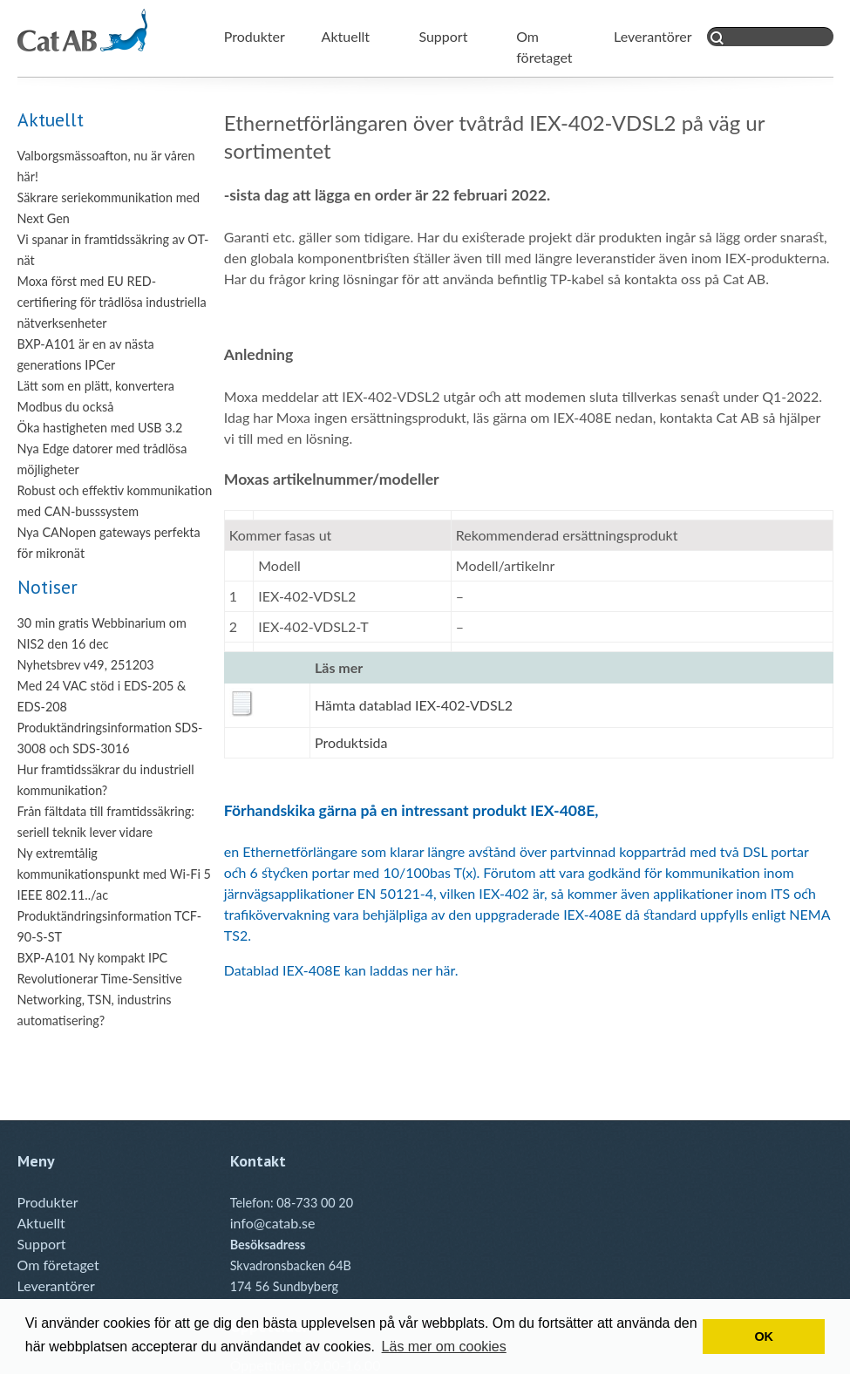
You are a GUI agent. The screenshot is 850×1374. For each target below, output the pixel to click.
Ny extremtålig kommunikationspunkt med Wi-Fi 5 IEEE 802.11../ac (114, 874)
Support (442, 36)
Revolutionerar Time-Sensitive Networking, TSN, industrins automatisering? (99, 999)
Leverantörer (652, 36)
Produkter (254, 36)
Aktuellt (346, 36)
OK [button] (763, 1336)
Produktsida (351, 742)
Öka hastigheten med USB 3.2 (100, 427)
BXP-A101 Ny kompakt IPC (92, 957)
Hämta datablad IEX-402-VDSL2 (414, 705)
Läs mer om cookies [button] (444, 1346)
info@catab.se (273, 1222)
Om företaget (58, 1264)
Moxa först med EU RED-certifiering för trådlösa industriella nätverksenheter (112, 302)
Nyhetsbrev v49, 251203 (85, 664)
